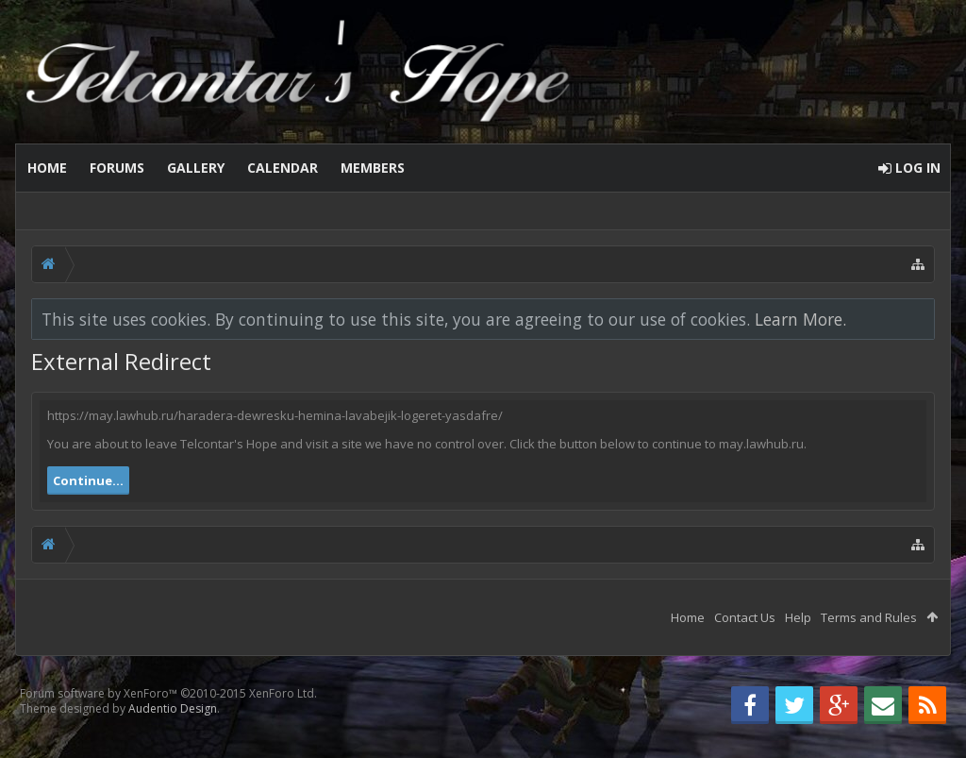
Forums (117, 168)
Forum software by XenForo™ (168, 693)
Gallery (196, 168)
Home (47, 168)
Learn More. (800, 319)
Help (798, 617)
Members (373, 168)
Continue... (88, 480)
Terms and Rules (869, 617)
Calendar (282, 168)
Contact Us (744, 617)
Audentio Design (172, 708)
